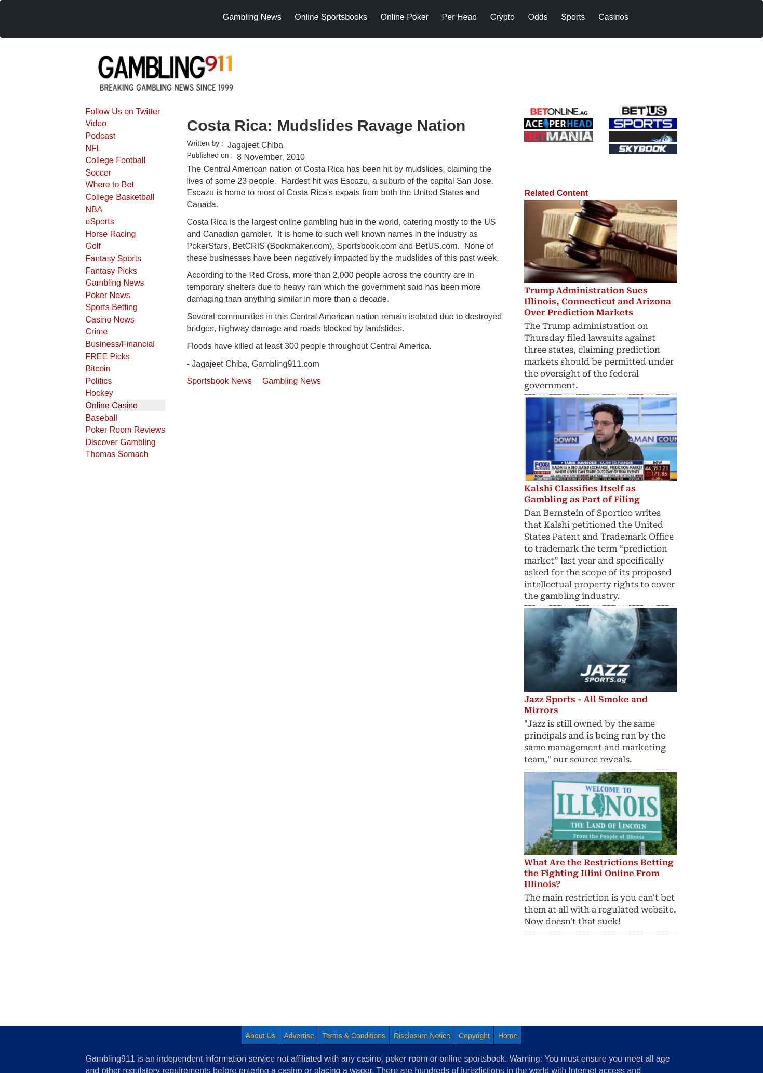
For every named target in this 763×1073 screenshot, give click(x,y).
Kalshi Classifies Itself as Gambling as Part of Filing (582, 494)
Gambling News (115, 282)
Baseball (101, 417)
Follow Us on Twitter (123, 111)
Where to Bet (110, 184)
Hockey (99, 392)
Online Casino (112, 405)
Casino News (110, 319)
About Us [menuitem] (261, 1035)
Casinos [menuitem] (613, 16)
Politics (99, 381)
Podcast (101, 135)
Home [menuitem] (507, 1035)
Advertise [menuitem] (299, 1035)
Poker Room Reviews (126, 429)
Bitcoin (98, 368)
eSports (100, 221)
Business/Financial (120, 344)
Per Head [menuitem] (459, 16)
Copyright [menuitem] (474, 1035)
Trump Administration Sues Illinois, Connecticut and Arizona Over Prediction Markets (597, 301)
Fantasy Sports (114, 258)
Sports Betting (112, 307)
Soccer (99, 172)
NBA (94, 209)
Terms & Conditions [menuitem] (354, 1035)
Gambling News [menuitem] (252, 16)
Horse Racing (111, 234)
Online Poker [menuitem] (405, 16)
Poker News (108, 295)
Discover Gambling (121, 442)
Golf (93, 246)
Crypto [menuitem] (502, 16)
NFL (93, 148)
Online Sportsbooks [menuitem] (331, 16)
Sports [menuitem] (573, 16)
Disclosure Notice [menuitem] (422, 1035)
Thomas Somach (117, 454)
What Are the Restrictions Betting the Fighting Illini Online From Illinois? (599, 873)
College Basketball (120, 197)
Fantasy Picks (112, 270)
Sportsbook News (219, 381)
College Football (116, 160)
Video (96, 123)
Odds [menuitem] (538, 16)
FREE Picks (108, 356)
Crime (97, 331)
